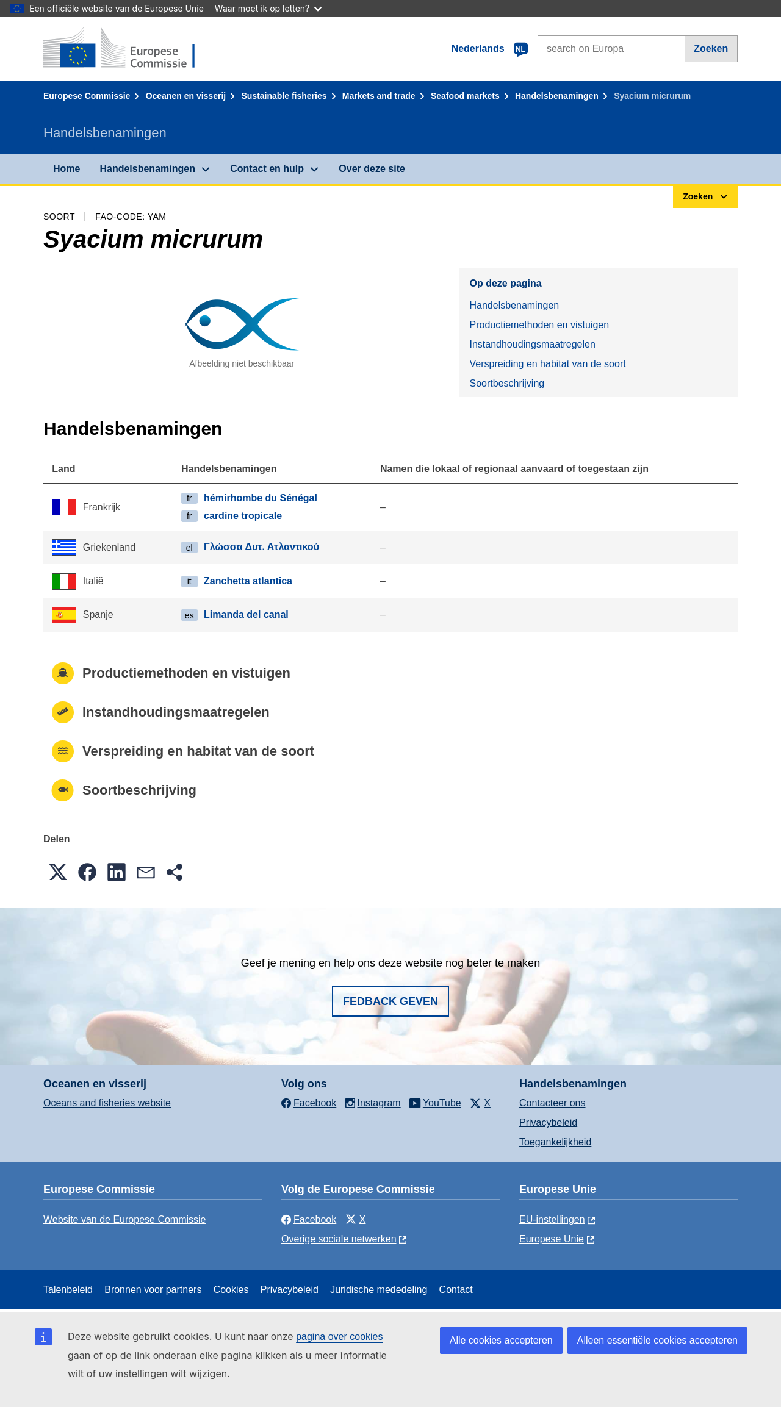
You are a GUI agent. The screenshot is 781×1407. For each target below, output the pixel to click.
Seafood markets (465, 96)
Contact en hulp (267, 168)
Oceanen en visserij (186, 96)
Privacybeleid (548, 1122)
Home (66, 168)
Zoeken (711, 48)
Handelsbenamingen (557, 96)
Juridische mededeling (378, 1289)
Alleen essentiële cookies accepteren (657, 1340)
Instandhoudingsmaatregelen (532, 344)
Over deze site (372, 168)
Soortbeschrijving (506, 383)
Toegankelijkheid (555, 1142)
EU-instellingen (552, 1219)
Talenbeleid (68, 1289)
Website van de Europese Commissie (124, 1219)
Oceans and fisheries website (107, 1103)
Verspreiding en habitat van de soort (547, 364)
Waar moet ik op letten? (268, 8)
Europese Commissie (86, 96)
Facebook (308, 1219)
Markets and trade (379, 96)
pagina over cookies (339, 1336)
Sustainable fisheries (283, 96)
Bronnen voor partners (152, 1289)
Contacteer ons (552, 1103)
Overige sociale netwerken (339, 1239)
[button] (58, 872)
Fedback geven (390, 1001)
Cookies (231, 1289)
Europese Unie (551, 1239)
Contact (456, 1289)
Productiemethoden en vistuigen (539, 325)
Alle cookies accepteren (501, 1340)
